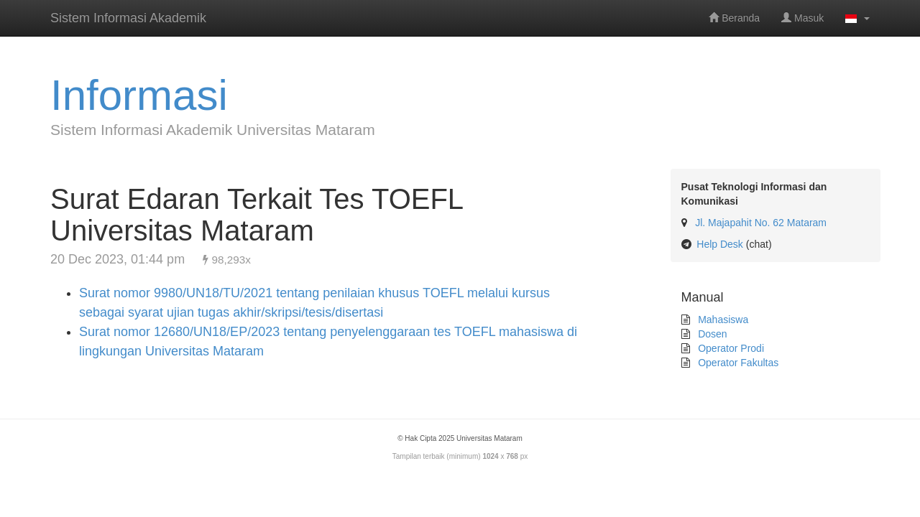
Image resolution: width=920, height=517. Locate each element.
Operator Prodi (729, 348)
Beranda (734, 18)
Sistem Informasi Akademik (128, 18)
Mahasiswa (721, 319)
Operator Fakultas (736, 362)
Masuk (802, 18)
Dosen (711, 334)
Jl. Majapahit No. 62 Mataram (761, 222)
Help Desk (719, 244)
